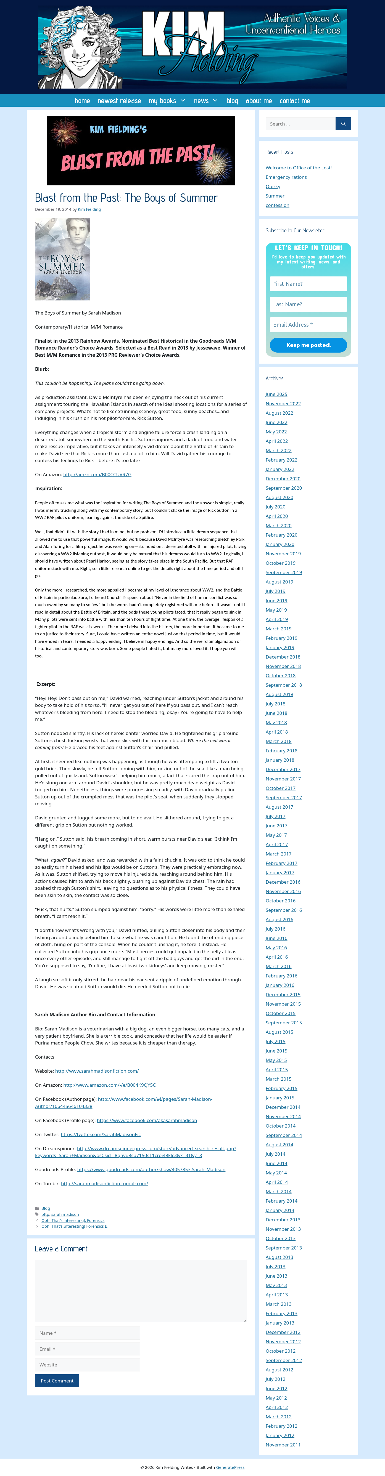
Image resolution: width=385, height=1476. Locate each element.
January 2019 (280, 647)
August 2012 (279, 1369)
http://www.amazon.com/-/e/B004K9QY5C (109, 1085)
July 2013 (276, 1266)
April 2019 (277, 619)
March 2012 (279, 1416)
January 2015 (280, 1097)
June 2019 (277, 600)
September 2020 (284, 488)
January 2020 (280, 544)
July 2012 (276, 1379)
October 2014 (281, 1126)
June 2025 (277, 394)
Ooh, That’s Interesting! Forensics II (74, 1226)
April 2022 (277, 441)
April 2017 (277, 844)
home (82, 100)
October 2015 (281, 1013)
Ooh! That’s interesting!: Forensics (72, 1220)
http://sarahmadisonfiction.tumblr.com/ (104, 1183)
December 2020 (283, 478)
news (208, 100)
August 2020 (279, 497)
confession (277, 205)
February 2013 (281, 1313)
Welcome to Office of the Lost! (299, 167)
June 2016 (277, 938)
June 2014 (277, 1163)
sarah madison (65, 1214)
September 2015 (284, 1022)
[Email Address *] (308, 324)
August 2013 (279, 1257)
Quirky (273, 186)
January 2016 (280, 985)
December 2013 (283, 1219)
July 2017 (276, 816)
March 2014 (279, 1191)
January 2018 (280, 760)
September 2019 (284, 572)
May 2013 (276, 1285)
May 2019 (276, 610)
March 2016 (279, 966)
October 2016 (281, 900)
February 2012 (281, 1426)
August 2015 (279, 1032)
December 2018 (283, 657)
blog (232, 100)
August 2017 (279, 807)
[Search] (343, 123)
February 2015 (281, 1088)
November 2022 (283, 403)
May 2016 (276, 947)
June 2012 (277, 1388)
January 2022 (280, 469)
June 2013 (277, 1276)
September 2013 (284, 1248)
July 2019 (276, 591)
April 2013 (277, 1294)
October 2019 (281, 563)
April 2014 (277, 1182)
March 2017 (279, 854)
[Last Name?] (308, 304)
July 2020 (276, 506)
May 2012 (276, 1398)
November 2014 (283, 1116)
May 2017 (276, 835)
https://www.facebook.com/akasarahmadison (147, 1120)
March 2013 (279, 1304)
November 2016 (283, 891)
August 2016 (279, 919)
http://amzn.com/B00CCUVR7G (97, 474)
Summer (275, 196)
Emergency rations (286, 177)
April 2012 (277, 1407)
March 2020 (279, 525)
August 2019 (279, 582)
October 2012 (281, 1351)
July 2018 (276, 703)
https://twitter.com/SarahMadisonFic (101, 1134)
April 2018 (277, 732)
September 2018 (284, 685)
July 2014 (276, 1154)
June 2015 (277, 1051)
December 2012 (283, 1332)
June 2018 (277, 713)
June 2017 (277, 825)
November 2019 (283, 553)
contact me (295, 100)
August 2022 (279, 413)
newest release (119, 100)
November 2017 (283, 779)
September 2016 (284, 910)
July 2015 (276, 1041)
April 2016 (277, 957)
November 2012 (283, 1341)
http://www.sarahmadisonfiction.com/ (97, 1071)
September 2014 (284, 1135)
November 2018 (283, 666)
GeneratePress (230, 1467)
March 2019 (279, 628)
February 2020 (281, 535)
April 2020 (277, 516)
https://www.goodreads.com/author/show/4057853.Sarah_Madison (151, 1169)
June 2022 (277, 422)
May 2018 (276, 722)
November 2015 (283, 1004)
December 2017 (283, 769)
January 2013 (280, 1323)
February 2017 (281, 863)
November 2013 (283, 1229)
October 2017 (281, 788)
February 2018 (281, 750)
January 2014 (280, 1210)
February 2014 (281, 1201)
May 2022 (276, 431)
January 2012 (280, 1435)
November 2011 (283, 1445)
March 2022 (279, 450)
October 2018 (281, 675)
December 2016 (283, 882)
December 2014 (283, 1107)
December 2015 (283, 994)
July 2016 (276, 929)
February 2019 (281, 638)
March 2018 (279, 741)
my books (169, 100)
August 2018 (279, 694)
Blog (45, 1208)
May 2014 (276, 1172)
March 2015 (279, 1079)
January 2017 (280, 872)
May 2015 (276, 1060)
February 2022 (281, 460)
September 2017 (284, 797)
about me (259, 100)
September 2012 (284, 1360)
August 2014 (279, 1144)
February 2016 (281, 976)
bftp (45, 1214)
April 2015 (277, 1069)
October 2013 (281, 1238)
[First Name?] (308, 283)
